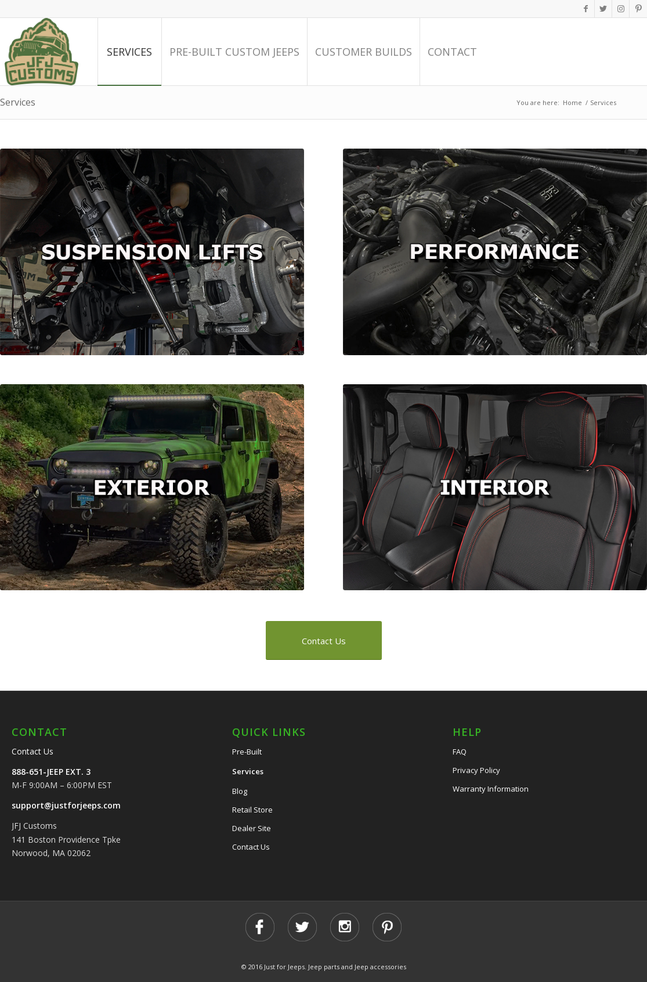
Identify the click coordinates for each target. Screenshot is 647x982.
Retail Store (252, 809)
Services (17, 102)
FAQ (460, 751)
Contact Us (32, 751)
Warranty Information (491, 789)
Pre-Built (247, 751)
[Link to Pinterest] (638, 8)
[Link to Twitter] (603, 8)
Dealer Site (251, 828)
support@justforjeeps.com (66, 805)
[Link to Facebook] (585, 8)
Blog (239, 791)
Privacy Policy (476, 770)
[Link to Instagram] (620, 8)
